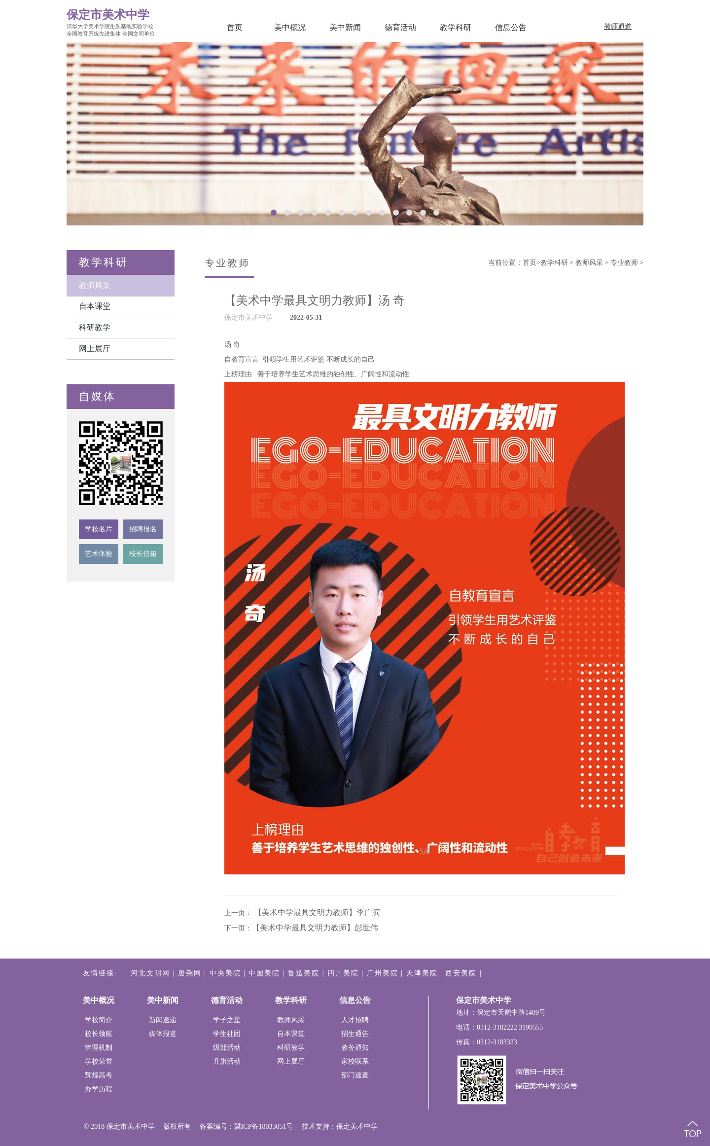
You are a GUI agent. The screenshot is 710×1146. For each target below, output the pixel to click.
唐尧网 (190, 973)
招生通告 (355, 1033)
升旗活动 (227, 1061)
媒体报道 (163, 1033)
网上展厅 (94, 348)
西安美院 (461, 973)
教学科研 (455, 27)
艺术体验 (98, 553)
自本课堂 (94, 306)
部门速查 (355, 1075)
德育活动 (400, 27)
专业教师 (624, 262)
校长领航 (98, 1033)
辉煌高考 (98, 1075)
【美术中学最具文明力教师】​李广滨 (317, 912)
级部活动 (227, 1047)
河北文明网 (150, 973)
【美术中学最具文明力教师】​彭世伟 (315, 928)
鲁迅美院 (304, 973)
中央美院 (225, 973)
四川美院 (343, 973)
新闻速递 (163, 1020)
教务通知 (355, 1047)
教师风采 (94, 285)
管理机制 (98, 1047)
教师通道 (618, 26)
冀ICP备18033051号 (263, 1126)
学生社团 (227, 1033)
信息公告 (511, 27)
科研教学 (94, 327)
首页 (235, 27)
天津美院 (422, 973)
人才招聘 (355, 1020)
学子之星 (227, 1020)
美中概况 (290, 27)
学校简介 (98, 1020)
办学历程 (98, 1089)
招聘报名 (143, 529)
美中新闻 (345, 27)
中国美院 (264, 973)
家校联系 (355, 1061)
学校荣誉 (98, 1061)
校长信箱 (143, 553)
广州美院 (382, 973)
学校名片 (98, 529)
